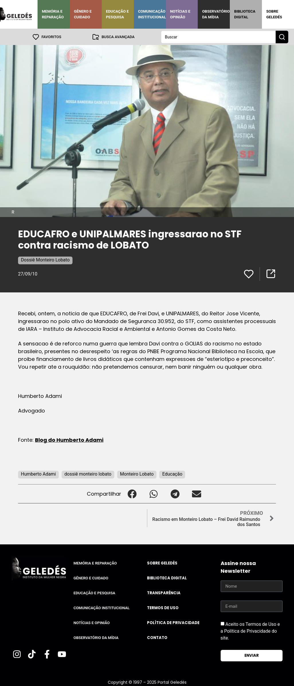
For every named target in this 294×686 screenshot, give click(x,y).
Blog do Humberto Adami (69, 439)
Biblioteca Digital (244, 14)
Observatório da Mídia (216, 14)
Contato (157, 637)
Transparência (164, 592)
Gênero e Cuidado (83, 14)
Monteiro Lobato (137, 473)
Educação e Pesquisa (117, 14)
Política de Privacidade (173, 622)
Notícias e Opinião (180, 14)
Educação (172, 473)
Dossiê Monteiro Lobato (45, 259)
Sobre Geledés (274, 14)
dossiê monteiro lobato (87, 473)
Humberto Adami (38, 473)
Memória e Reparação (53, 14)
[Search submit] (282, 36)
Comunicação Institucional (152, 14)
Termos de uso (163, 607)
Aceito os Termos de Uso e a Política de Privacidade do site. (250, 630)
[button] (132, 493)
